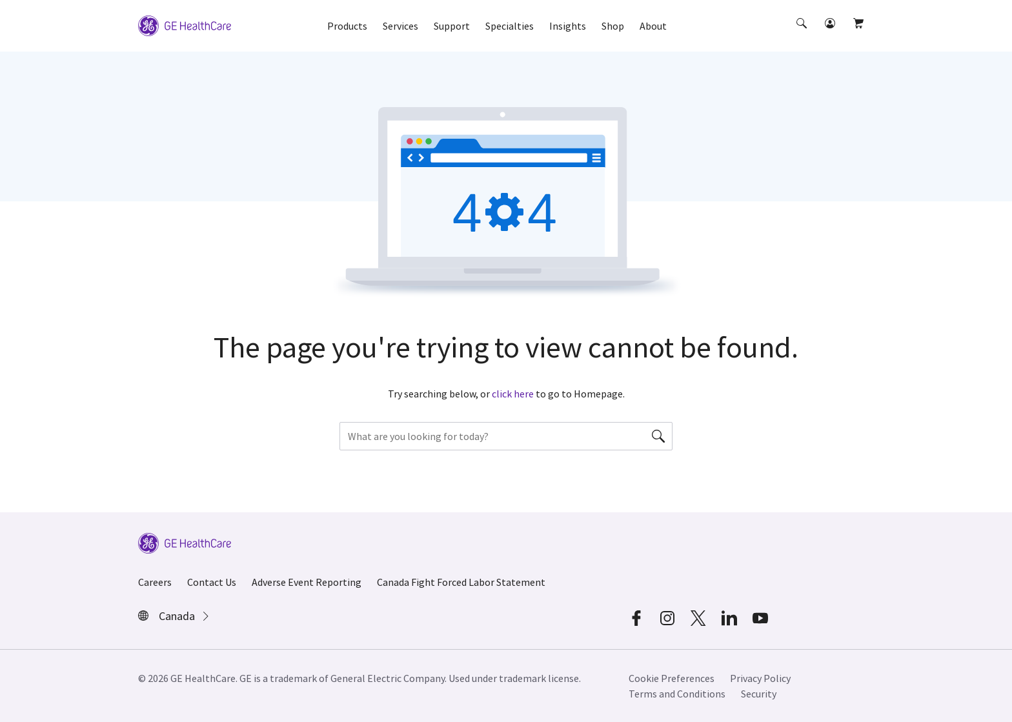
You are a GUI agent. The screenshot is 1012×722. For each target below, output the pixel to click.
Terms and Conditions (677, 693)
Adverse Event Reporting (306, 582)
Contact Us (211, 582)
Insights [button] (567, 25)
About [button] (653, 25)
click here (513, 393)
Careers (155, 582)
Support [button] (452, 25)
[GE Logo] (184, 24)
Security (758, 693)
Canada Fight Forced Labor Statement (461, 582)
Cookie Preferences (671, 678)
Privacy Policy (760, 678)
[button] (803, 35)
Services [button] (400, 25)
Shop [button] (613, 25)
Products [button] (347, 25)
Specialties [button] (509, 25)
